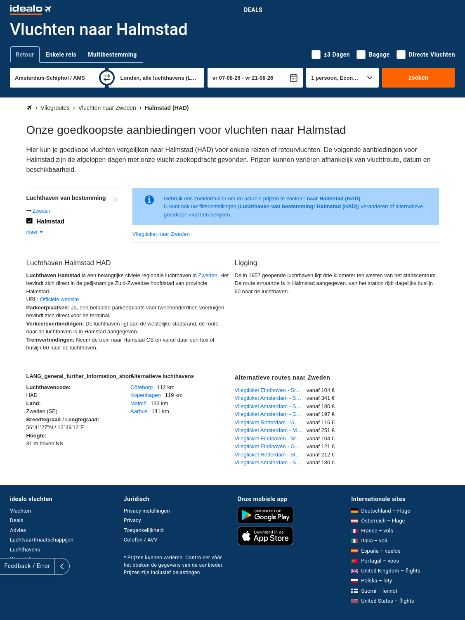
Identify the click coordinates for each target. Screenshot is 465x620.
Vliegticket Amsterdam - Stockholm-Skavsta (271, 398)
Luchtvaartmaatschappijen (41, 540)
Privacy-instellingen (147, 511)
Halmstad (51, 221)
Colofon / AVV (141, 540)
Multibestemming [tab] (112, 54)
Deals (253, 10)
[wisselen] (107, 78)
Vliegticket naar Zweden (161, 234)
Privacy (132, 520)
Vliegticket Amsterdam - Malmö (271, 430)
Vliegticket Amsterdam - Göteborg (271, 414)
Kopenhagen (145, 395)
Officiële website (59, 299)
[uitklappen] (7, 566)
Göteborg (141, 387)
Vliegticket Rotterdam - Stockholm (271, 454)
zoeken (418, 77)
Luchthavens (25, 549)
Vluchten (20, 511)
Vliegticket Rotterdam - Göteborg (271, 422)
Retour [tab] (25, 54)
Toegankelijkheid (144, 530)
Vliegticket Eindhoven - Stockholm (271, 390)
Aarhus (138, 411)
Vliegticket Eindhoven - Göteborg (271, 446)
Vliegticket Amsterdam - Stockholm (271, 406)
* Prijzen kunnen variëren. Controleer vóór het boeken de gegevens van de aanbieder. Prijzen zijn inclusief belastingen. (174, 565)
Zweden (41, 211)
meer (35, 232)
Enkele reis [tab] (61, 54)
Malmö (138, 403)
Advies (18, 530)
